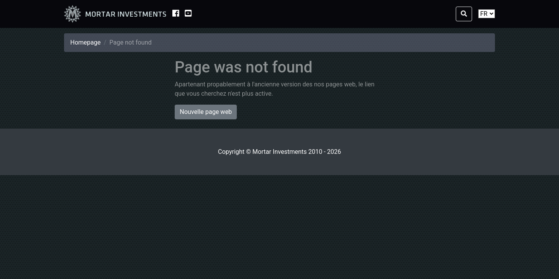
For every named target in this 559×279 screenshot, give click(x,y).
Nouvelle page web (206, 111)
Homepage (85, 42)
